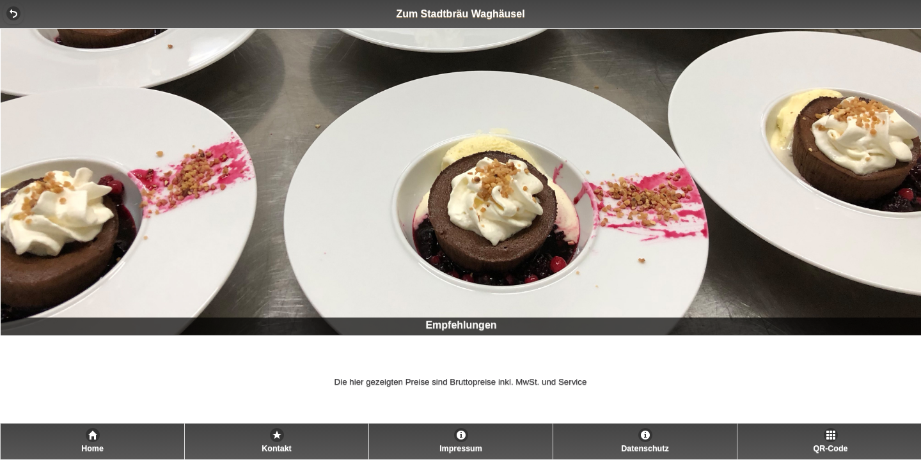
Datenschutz (644, 448)
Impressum (460, 448)
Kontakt (277, 448)
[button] (13, 13)
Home (92, 448)
